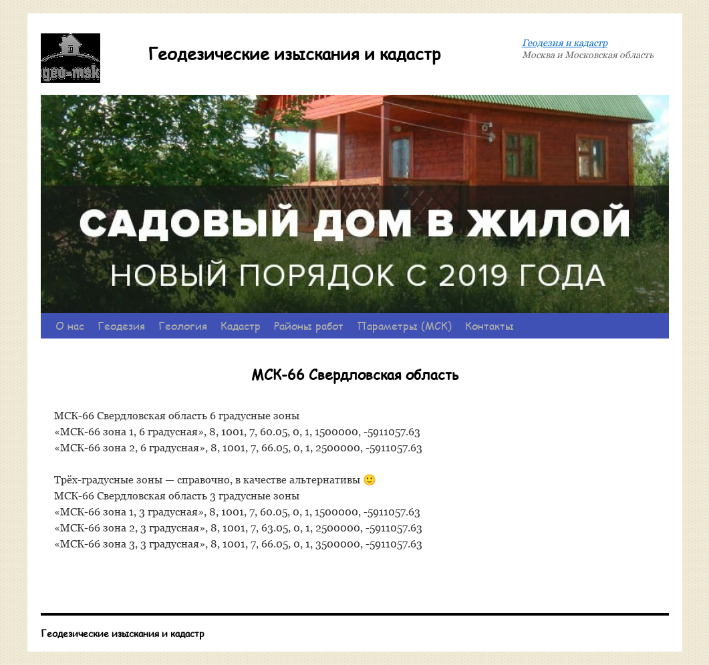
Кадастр (241, 325)
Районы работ (308, 325)
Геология (182, 325)
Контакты (489, 325)
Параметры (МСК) (404, 325)
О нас (69, 325)
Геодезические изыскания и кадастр (294, 53)
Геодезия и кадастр (564, 42)
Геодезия (121, 325)
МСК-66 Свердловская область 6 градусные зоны (176, 415)
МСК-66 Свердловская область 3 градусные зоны (176, 495)
